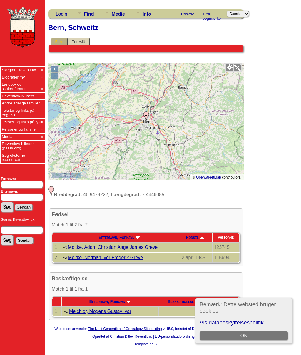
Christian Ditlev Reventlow (130, 336)
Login (61, 13)
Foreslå (78, 41)
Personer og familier (19, 129)
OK (243, 335)
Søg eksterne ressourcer (13, 157)
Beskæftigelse (183, 301)
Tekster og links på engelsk (18, 112)
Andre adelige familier (21, 103)
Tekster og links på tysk (22, 122)
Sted (59, 41)
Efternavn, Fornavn (119, 237)
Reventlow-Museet (18, 96)
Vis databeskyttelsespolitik (231, 322)
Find (89, 13)
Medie (118, 13)
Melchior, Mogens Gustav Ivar (100, 311)
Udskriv (187, 14)
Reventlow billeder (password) (18, 145)
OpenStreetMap (208, 177)
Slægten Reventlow (19, 70)
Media (7, 136)
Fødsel (195, 237)
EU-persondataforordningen (176, 336)
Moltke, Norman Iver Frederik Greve (105, 257)
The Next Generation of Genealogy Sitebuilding (125, 329)
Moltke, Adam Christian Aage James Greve (113, 247)
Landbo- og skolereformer (14, 86)
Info (147, 13)
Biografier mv (13, 77)
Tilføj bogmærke (212, 15)
